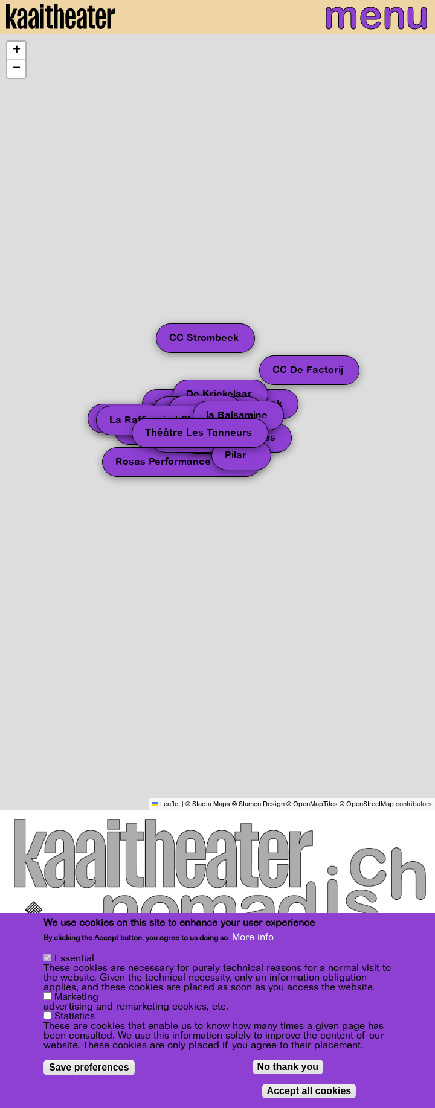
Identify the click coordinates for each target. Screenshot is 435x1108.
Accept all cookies (309, 1091)
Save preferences (89, 1067)
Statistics (74, 1016)
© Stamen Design (258, 804)
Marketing (76, 997)
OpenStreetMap (370, 804)
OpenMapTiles (315, 804)
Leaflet (166, 804)
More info (253, 937)
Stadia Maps (211, 804)
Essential (74, 958)
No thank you (287, 1067)
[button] (16, 51)
